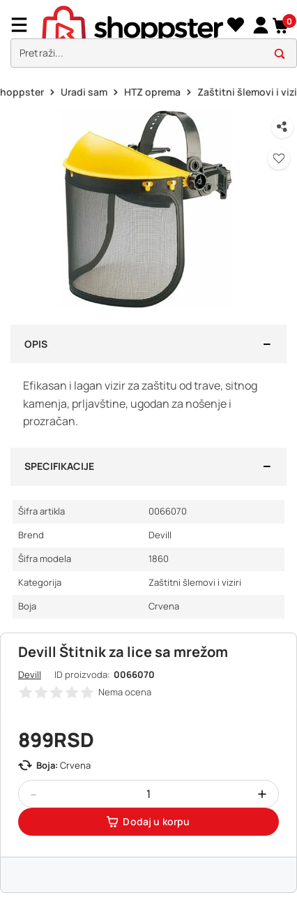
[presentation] (148, 37)
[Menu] (24, 24)
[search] (154, 53)
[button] (281, 25)
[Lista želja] (235, 25)
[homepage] (132, 24)
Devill (29, 674)
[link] (260, 24)
